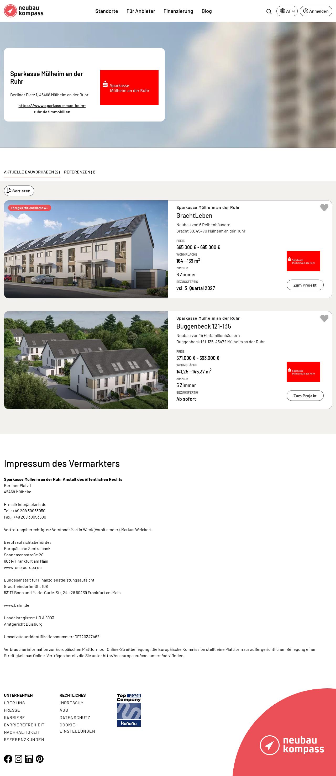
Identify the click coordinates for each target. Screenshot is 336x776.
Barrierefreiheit (24, 724)
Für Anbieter (141, 11)
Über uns (14, 702)
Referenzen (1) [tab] (79, 171)
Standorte (106, 11)
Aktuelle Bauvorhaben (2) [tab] (32, 171)
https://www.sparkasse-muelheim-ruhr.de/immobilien (52, 108)
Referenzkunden (24, 739)
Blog (207, 11)
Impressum (72, 702)
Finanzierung (178, 11)
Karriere (14, 717)
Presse (12, 710)
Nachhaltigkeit (22, 732)
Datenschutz (75, 717)
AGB (64, 710)
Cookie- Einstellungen (77, 727)
